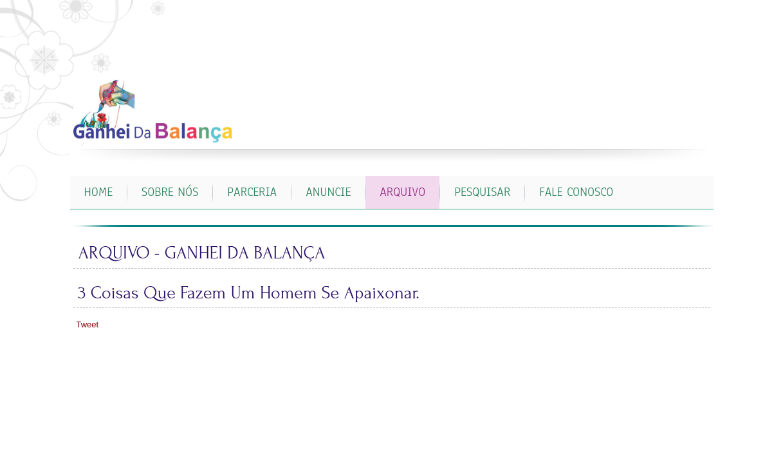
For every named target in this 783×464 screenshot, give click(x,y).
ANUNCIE (328, 192)
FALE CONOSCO (576, 192)
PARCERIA (252, 192)
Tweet (88, 324)
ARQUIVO (402, 192)
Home (98, 192)
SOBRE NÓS (170, 192)
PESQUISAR (482, 192)
